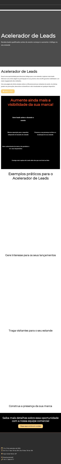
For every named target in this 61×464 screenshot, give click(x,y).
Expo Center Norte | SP (10, 454)
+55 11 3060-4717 (8, 459)
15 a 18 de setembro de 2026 (11, 448)
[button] (8, 91)
